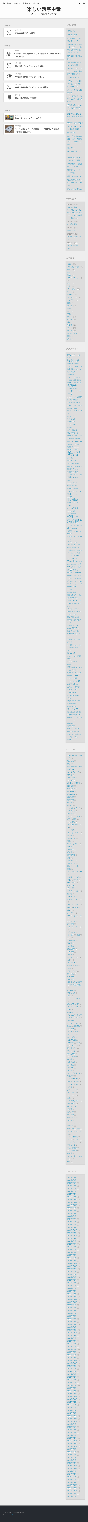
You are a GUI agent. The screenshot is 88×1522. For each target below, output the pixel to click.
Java (76, 485)
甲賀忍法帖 (71, 789)
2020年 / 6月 (72, 1344)
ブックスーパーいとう (74, 600)
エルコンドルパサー (73, 483)
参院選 (69, 1153)
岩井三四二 (70, 472)
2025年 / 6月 (72, 1183)
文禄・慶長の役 (72, 430)
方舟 (76, 469)
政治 (69, 339)
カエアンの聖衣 (76, 611)
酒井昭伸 (77, 438)
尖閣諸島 (79, 397)
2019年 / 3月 (72, 1385)
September (71, 1012)
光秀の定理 (79, 550)
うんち (69, 670)
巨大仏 (79, 672)
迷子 (74, 511)
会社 (79, 645)
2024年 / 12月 (72, 1199)
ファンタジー (72, 297)
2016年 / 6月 (72, 1427)
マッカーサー (72, 1095)
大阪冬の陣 (71, 1062)
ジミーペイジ (72, 971)
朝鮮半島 (69, 586)
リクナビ (69, 737)
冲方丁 (76, 517)
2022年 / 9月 (72, 1272)
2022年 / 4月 (72, 1285)
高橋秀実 (69, 575)
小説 (69, 286)
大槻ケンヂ (70, 687)
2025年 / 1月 (72, 1197)
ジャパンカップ (71, 553)
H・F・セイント (73, 844)
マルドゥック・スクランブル (74, 412)
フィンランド (72, 1092)
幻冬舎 (69, 435)
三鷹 (75, 706)
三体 (74, 380)
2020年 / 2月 (72, 1355)
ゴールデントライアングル (74, 581)
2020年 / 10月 (72, 1333)
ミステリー (71, 300)
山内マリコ (70, 572)
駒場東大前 (73, 360)
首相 (78, 444)
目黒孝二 (77, 695)
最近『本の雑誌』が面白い (26, 98)
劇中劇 (77, 463)
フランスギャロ (71, 460)
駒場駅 (69, 802)
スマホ (75, 477)
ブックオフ (72, 709)
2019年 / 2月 (72, 1388)
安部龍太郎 (75, 547)
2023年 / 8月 (72, 1241)
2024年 (7, 25)
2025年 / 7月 (72, 1180)
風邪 (69, 968)
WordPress (70, 695)
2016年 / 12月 (72, 1416)
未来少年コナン (77, 466)
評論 (69, 336)
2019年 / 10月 (72, 1366)
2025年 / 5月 (72, 1186)
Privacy (26, 3)
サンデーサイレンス (73, 377)
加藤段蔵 (77, 783)
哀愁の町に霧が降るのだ (74, 714)
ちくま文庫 (71, 372)
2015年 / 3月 (72, 1457)
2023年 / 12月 (72, 1230)
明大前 (74, 672)
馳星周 (78, 402)
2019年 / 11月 (72, 1363)
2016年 (7, 110)
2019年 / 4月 (72, 1382)
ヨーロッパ (71, 1034)
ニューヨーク (71, 555)
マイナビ (70, 830)
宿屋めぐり (76, 408)
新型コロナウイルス (74, 667)
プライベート (71, 698)
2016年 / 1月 (72, 1438)
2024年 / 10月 (72, 1205)
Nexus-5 (71, 653)
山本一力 (78, 369)
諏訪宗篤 (70, 797)
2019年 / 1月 (72, 1391)
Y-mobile (71, 561)
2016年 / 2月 (72, 1435)
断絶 (69, 1026)
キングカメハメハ (77, 435)
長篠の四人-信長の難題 (73, 639)
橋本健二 (69, 664)
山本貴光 (70, 976)
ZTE (68, 1137)
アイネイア (70, 701)
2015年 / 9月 (72, 1449)
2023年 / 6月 (72, 1247)
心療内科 (70, 706)
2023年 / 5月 (72, 1249)
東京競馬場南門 (71, 703)
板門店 (69, 1059)
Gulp (69, 1161)
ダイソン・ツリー (73, 833)
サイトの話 (71, 289)
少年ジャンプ (72, 1090)
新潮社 (77, 617)
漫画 (69, 303)
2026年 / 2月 (72, 1177)
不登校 (69, 734)
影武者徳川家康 (71, 592)
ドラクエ (77, 634)
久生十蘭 (69, 497)
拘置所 (77, 598)
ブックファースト (72, 424)
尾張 (78, 935)
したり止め (71, 932)
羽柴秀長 (70, 1043)
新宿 (79, 567)
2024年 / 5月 (72, 1216)
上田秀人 (70, 1065)
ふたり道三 (70, 647)
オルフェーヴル (71, 397)
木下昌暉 (70, 924)
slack (73, 355)
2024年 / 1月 (72, 1227)
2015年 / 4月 (72, 1455)
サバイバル (75, 670)
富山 (68, 606)
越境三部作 (71, 949)
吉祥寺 (69, 480)
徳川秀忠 (74, 603)
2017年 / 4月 (72, 1407)
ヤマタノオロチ (73, 1081)
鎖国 (78, 1043)
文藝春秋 (70, 786)
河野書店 (70, 800)
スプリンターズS (72, 689)
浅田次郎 (69, 525)
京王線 (75, 575)
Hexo (76, 675)
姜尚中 (69, 910)
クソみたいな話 (73, 267)
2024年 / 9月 (72, 1208)
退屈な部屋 (71, 1054)
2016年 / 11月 (72, 1419)
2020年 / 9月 (72, 1335)
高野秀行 (78, 572)
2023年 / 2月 (72, 1258)
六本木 (69, 382)
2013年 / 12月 (72, 1485)
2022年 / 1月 (72, 1294)
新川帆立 (75, 488)
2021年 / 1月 (72, 1327)
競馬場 (79, 383)
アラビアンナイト (72, 614)
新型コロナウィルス (74, 453)
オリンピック (71, 720)
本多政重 (70, 1020)
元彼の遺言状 (71, 421)
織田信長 (72, 385)
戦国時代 (70, 469)
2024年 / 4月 (72, 1219)
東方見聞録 (71, 863)
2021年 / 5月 (72, 1316)
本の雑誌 (72, 499)
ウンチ (75, 880)
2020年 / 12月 (72, 1330)
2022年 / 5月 (72, 1283)
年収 (69, 880)
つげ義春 (69, 380)
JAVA (74, 444)
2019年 (7, 46)
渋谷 (69, 355)
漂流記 (70, 317)
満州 (79, 544)
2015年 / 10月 (72, 1446)
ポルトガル (70, 723)
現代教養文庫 (71, 712)
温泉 (68, 357)
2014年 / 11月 (72, 1468)
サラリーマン (72, 883)
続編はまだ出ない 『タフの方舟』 (29, 118)
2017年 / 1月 (72, 1413)
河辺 (79, 575)
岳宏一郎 (70, 888)
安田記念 (70, 761)
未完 (69, 1009)
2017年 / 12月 (72, 1396)
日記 (69, 264)
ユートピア (71, 1037)
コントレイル (77, 531)
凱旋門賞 (70, 617)
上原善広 (70, 1068)
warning (69, 511)
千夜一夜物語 (71, 419)
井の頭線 (76, 731)
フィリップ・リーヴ (74, 872)
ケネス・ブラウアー (74, 899)
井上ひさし (70, 441)
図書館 (70, 319)
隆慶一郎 (69, 631)
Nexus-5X (71, 595)
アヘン (69, 636)
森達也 (69, 739)
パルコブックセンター (73, 609)
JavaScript (70, 463)
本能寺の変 (71, 684)
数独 (68, 369)
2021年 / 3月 (72, 1322)
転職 (69, 272)
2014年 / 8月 (72, 1474)
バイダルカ (71, 963)
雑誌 (69, 322)
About (17, 3)
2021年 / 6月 (72, 1313)
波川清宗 (70, 813)
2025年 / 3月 (72, 1191)
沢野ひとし (70, 728)
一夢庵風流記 (71, 550)
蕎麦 (69, 907)
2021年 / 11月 (72, 1299)
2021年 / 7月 (72, 1310)
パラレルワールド (73, 905)
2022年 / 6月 (72, 1280)
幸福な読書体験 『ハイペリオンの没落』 (31, 87)
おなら (69, 1031)
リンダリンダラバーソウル (74, 474)
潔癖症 (79, 380)
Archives (7, 3)
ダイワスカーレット (73, 661)
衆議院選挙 (70, 438)
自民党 (69, 416)
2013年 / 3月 (72, 1496)
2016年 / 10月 (72, 1421)
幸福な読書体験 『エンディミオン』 (30, 77)
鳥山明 (69, 836)
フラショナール (77, 737)
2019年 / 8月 (72, 1371)
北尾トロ (69, 408)
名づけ (77, 1106)
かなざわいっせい (72, 645)
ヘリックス (71, 921)
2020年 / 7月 (72, 1341)
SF (68, 292)
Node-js (78, 355)
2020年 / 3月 (72, 1352)
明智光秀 (70, 731)
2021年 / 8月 (72, 1308)
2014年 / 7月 (72, 1477)
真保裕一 (70, 849)
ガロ (74, 525)
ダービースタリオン (73, 536)
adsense (76, 447)
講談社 (76, 366)
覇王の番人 (70, 675)
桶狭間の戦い (71, 726)
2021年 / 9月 (72, 1305)
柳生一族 (69, 466)
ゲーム (74, 416)
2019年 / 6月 (72, 1377)
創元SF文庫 (70, 598)
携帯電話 (78, 712)
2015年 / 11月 (72, 1443)
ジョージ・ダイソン (74, 927)
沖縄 (81, 366)
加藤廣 (69, 611)
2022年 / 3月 (72, 1288)
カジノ (74, 382)
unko (77, 555)
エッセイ (70, 311)
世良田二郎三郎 (76, 734)
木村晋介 (70, 952)
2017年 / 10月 (72, 1402)
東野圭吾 (70, 979)
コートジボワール (73, 1073)
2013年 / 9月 (72, 1493)
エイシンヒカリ (73, 957)
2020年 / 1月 (72, 1358)
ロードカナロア (71, 578)
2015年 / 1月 (72, 1463)
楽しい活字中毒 (44, 9)
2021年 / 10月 (72, 1302)
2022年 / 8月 (72, 1274)
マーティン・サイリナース (74, 584)
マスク (69, 659)
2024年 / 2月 (72, 1225)
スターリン (70, 366)
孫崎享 (75, 907)
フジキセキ (70, 388)
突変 (74, 620)
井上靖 (80, 405)
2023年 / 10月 (72, 1236)
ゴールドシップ (73, 772)
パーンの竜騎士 (71, 513)
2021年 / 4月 (72, 1319)
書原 (76, 388)
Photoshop (71, 794)
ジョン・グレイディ (74, 998)
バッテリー (70, 374)
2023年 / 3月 (72, 1255)
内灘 (76, 647)
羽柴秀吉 (69, 449)
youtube (69, 444)
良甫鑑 (69, 1109)
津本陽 (76, 472)
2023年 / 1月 (72, 1261)
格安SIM (74, 528)
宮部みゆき (71, 777)
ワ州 (78, 553)
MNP (68, 567)
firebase (79, 595)
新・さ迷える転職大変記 (74, 521)
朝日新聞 (69, 717)
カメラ (69, 1139)
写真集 (70, 325)
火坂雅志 (70, 946)
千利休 (69, 603)
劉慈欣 (69, 363)
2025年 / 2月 (72, 1194)
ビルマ (69, 1087)
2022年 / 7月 (72, 1277)
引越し (69, 841)
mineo (69, 628)
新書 (69, 308)
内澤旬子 (79, 525)
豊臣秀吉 (75, 628)
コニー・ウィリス (73, 816)
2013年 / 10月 (72, 1491)
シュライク (70, 650)
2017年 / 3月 (72, 1410)
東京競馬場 (75, 363)
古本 (81, 536)
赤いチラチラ (72, 333)
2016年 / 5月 (72, 1430)
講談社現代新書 (73, 1004)
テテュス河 (78, 491)
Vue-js (69, 678)
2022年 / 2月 (72, 1291)
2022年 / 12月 (72, 1263)
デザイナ (71, 589)
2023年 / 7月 (72, 1244)
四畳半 (79, 620)
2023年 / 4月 (72, 1252)
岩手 (76, 1031)
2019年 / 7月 (72, 1374)
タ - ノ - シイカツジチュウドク (44, 14)
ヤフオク (75, 494)
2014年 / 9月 (72, 1471)
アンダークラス (73, 1084)
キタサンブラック (73, 808)
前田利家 (70, 1045)
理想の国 (69, 642)
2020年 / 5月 (72, 1346)
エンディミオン (72, 681)
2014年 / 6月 (72, 1479)
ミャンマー (70, 491)
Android (70, 294)
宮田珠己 (69, 620)
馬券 (69, 858)
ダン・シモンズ (72, 558)
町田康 (79, 656)
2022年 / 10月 (72, 1269)
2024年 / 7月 (72, 1213)
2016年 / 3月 (72, 1432)
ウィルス (70, 1120)
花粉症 (69, 852)
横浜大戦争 (74, 564)
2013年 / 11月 (72, 1488)
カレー (70, 328)
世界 (74, 586)
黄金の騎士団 (72, 1040)
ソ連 (77, 433)
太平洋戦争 (79, 561)
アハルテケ (71, 811)
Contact (37, 3)
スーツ (69, 622)
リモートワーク (74, 392)
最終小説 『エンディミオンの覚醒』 (30, 66)
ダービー (74, 567)
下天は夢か (71, 822)
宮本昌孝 (70, 447)
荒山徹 (69, 539)
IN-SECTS (75, 502)
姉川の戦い (76, 631)
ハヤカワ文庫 (72, 508)
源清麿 (69, 894)
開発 (69, 547)
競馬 (69, 275)
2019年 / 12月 (72, 1360)
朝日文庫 (69, 531)
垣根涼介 (70, 458)
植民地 (69, 775)
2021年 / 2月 (72, 1324)
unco (68, 564)
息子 (69, 819)
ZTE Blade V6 (72, 1079)
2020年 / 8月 (72, 1338)
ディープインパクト (74, 625)
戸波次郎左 (71, 780)
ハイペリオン (72, 545)
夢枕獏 (69, 502)
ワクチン (69, 488)
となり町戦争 (72, 1056)
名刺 (78, 1128)
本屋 (69, 314)
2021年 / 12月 (72, 1297)
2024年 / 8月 (72, 1211)
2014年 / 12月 (72, 1466)
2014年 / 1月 (72, 1482)
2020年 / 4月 (72, 1349)
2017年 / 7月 (72, 1405)
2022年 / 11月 (72, 1266)
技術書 (70, 330)
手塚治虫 (70, 1029)
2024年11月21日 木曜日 (25, 33)
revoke (77, 877)
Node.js (70, 805)
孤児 (79, 603)
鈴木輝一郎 (70, 485)
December (71, 990)
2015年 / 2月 (72, 1460)
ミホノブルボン (73, 1142)
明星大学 (70, 1076)
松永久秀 (77, 701)
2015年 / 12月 (72, 1441)
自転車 (73, 369)
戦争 (69, 673)
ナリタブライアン (72, 405)
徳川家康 (71, 433)
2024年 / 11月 (72, 1202)
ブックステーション (73, 542)
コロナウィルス (71, 656)
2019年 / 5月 (72, 1380)
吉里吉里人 (70, 427)
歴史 (69, 283)
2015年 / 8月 (72, 1452)
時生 (76, 965)
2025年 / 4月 (72, 1188)
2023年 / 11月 (72, 1233)
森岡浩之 (75, 570)
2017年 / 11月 (72, 1399)
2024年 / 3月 (72, 1222)
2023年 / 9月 (72, 1238)
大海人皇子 (71, 940)
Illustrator (70, 791)
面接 (69, 569)
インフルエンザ (77, 717)
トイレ (69, 505)
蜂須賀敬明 (70, 634)
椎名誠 (74, 678)
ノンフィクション (74, 278)
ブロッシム (71, 1145)
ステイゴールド (71, 692)
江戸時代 (77, 687)
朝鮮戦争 (70, 1128)
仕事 (69, 269)
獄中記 (70, 306)
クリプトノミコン (73, 891)
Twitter (77, 728)
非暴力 (69, 1098)
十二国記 (70, 1115)
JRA (69, 528)
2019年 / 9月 (72, 1369)
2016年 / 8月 (72, 1424)
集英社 (69, 534)
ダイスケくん (72, 1103)
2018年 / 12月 (72, 1394)
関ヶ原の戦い (74, 400)
